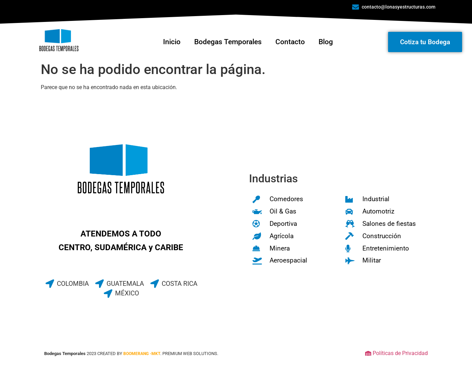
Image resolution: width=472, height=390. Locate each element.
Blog (326, 42)
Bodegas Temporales (228, 42)
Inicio (172, 42)
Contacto (290, 42)
